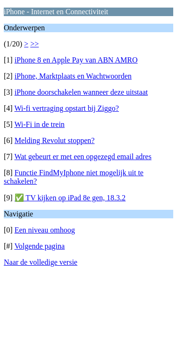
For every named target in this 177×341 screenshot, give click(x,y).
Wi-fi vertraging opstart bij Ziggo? (66, 108)
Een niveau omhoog (45, 230)
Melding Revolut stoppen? (55, 140)
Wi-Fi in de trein (39, 124)
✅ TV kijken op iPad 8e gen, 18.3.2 (70, 198)
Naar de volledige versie (40, 262)
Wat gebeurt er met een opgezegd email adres (83, 157)
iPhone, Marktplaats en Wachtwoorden (73, 76)
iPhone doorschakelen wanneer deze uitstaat (81, 92)
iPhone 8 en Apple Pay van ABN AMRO (76, 60)
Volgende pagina (39, 246)
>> (34, 44)
